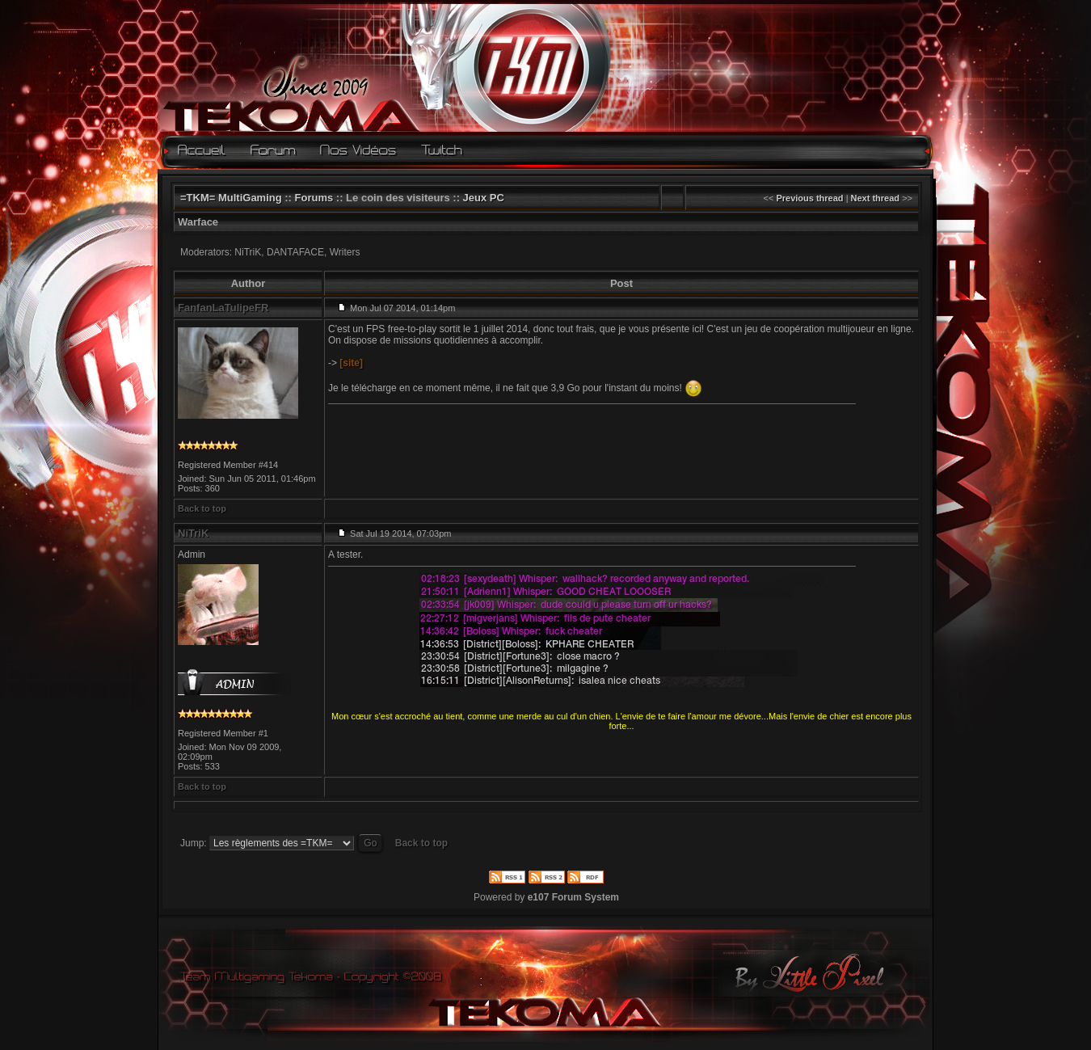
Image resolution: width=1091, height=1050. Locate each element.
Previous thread (809, 198)
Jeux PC (483, 198)
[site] (351, 363)
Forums (314, 198)
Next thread (875, 198)
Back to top (202, 508)
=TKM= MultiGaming (231, 198)
